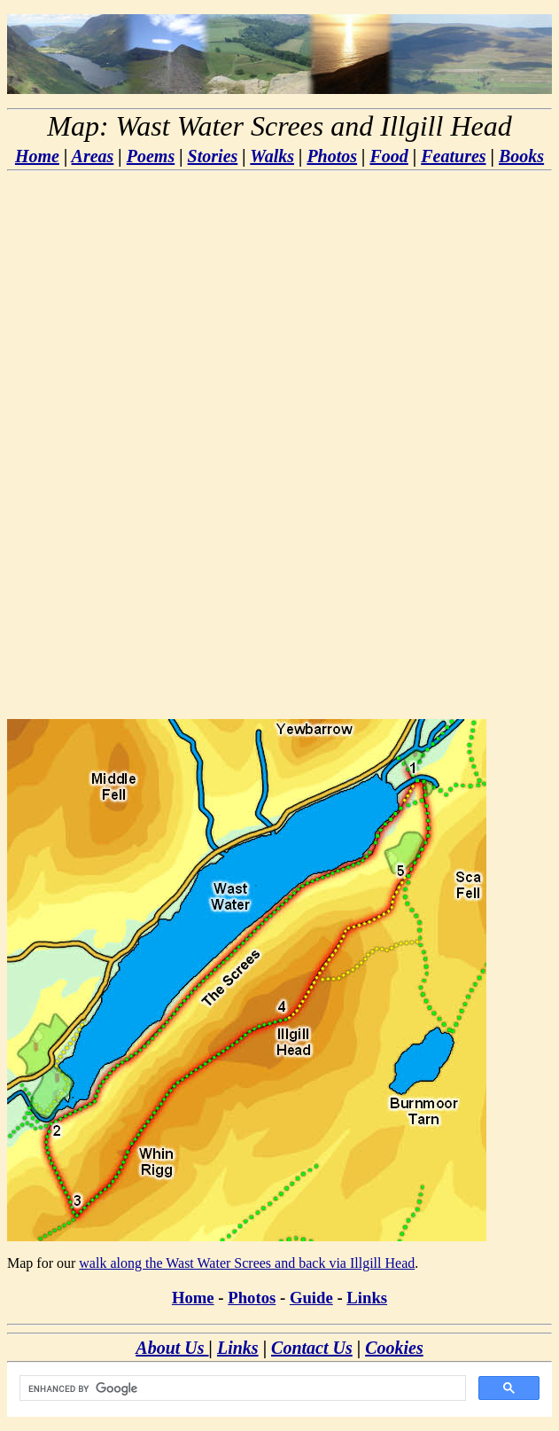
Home (37, 156)
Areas (93, 156)
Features (453, 156)
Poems (151, 156)
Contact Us (312, 1347)
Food (388, 156)
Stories (213, 156)
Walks (272, 156)
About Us (172, 1347)
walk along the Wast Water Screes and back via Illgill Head (247, 1263)
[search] (241, 1388)
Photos (332, 156)
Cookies (394, 1347)
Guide (311, 1297)
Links (366, 1297)
